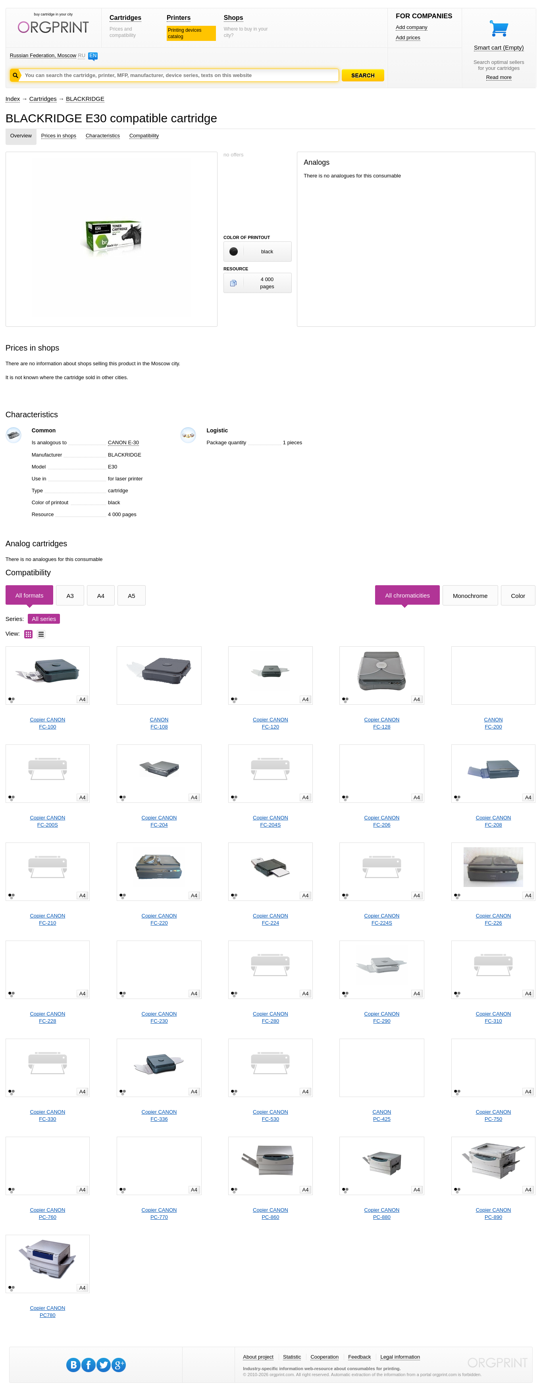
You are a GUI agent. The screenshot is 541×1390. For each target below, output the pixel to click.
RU (81, 55)
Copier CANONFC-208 (493, 821)
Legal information (400, 1357)
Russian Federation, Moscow (43, 55)
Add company (411, 27)
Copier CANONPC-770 (159, 1213)
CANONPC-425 (382, 1115)
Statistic (292, 1357)
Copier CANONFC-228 (47, 1017)
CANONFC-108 (159, 723)
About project (258, 1357)
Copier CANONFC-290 (382, 1017)
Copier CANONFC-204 (159, 821)
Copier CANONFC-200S (47, 821)
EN (92, 55)
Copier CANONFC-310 (493, 1017)
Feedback (359, 1357)
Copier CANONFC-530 (270, 1115)
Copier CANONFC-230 (159, 1017)
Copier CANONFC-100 (47, 723)
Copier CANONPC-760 (47, 1213)
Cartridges (125, 17)
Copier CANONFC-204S (270, 821)
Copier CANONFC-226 (493, 919)
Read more (499, 77)
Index (13, 98)
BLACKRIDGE (85, 98)
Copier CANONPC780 (47, 1311)
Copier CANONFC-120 (270, 723)
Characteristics (103, 136)
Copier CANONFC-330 (47, 1115)
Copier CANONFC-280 (270, 1017)
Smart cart (499, 47)
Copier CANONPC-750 (493, 1115)
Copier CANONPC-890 (493, 1213)
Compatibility (144, 136)
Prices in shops (58, 136)
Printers (179, 17)
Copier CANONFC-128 (382, 723)
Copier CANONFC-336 (159, 1115)
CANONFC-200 (493, 723)
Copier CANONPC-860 (270, 1213)
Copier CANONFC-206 (382, 821)
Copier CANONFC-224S (382, 919)
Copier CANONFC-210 (47, 919)
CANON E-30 (123, 442)
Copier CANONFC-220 (159, 919)
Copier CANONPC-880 (382, 1213)
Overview (21, 136)
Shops (233, 17)
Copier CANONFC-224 (270, 919)
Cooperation (324, 1357)
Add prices (408, 37)
